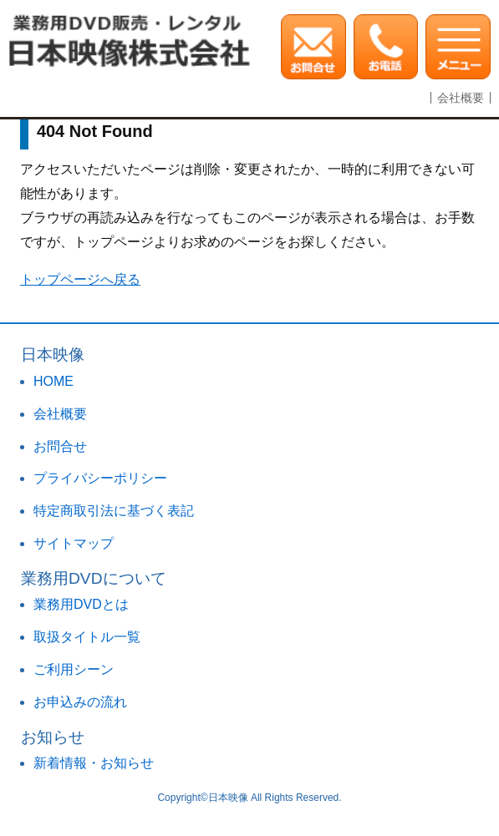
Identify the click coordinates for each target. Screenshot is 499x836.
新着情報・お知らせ (93, 763)
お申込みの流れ (80, 702)
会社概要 (460, 98)
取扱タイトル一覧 (86, 637)
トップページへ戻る (80, 279)
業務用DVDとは (81, 604)
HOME (53, 381)
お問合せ (60, 446)
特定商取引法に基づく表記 (113, 511)
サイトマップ (73, 543)
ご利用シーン (73, 669)
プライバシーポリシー (100, 478)
